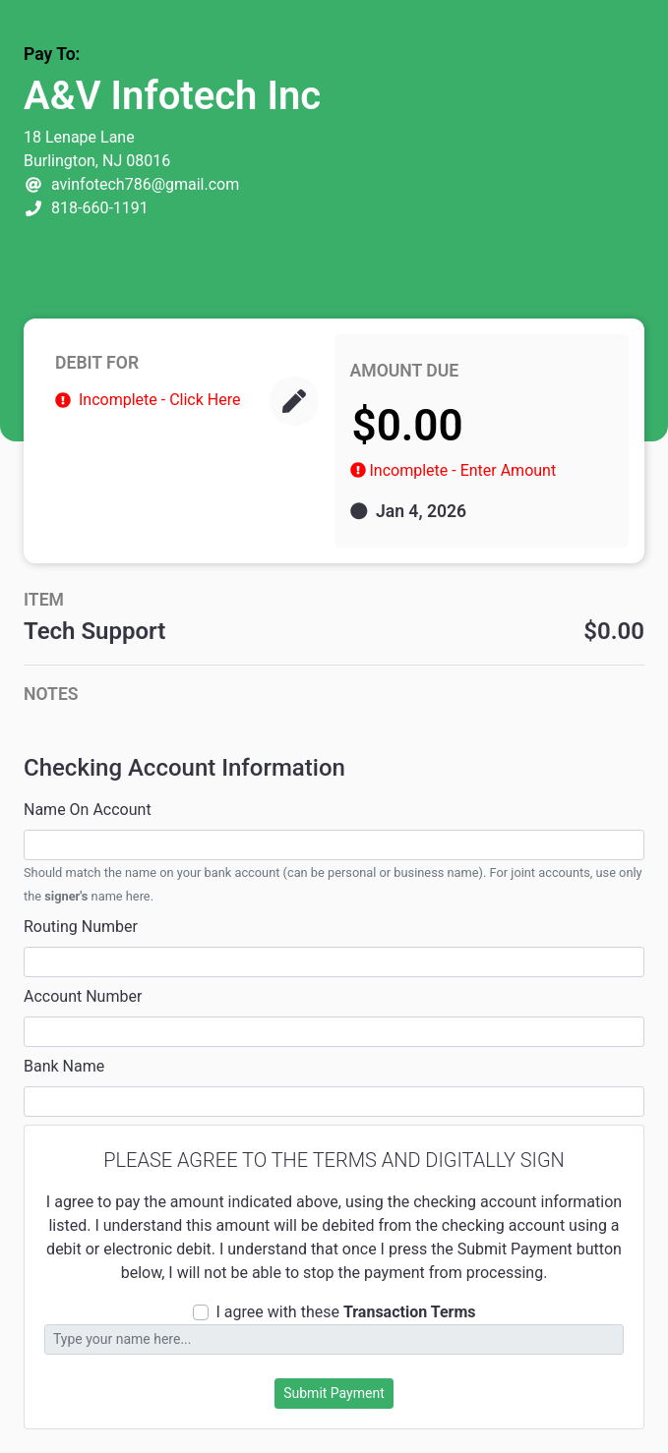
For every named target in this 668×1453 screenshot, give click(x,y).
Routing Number (81, 926)
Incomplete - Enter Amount (462, 470)
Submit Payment (334, 1393)
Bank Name (64, 1066)
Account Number (83, 996)
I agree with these (346, 1312)
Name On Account (88, 809)
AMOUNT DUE (404, 370)
